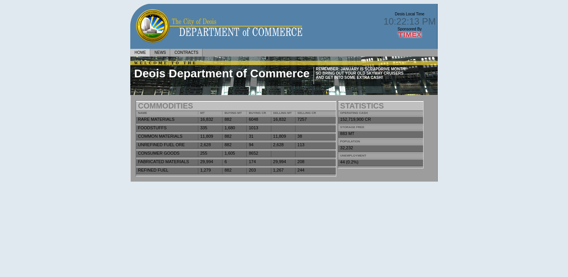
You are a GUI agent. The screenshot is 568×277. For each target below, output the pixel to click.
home (140, 52)
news (160, 52)
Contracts (186, 52)
